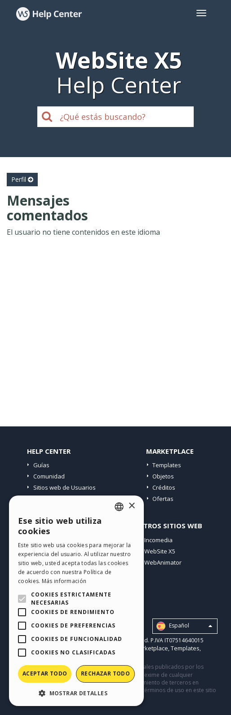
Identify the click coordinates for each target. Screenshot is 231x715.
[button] (76, 693)
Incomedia (158, 540)
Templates (166, 465)
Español (184, 626)
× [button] (131, 506)
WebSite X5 (159, 551)
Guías (41, 465)
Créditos (163, 487)
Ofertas (162, 499)
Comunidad (49, 476)
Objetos (163, 476)
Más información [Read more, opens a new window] (64, 581)
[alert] (76, 601)
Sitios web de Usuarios (64, 487)
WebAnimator (163, 562)
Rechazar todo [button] (105, 673)
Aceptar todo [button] (44, 673)
